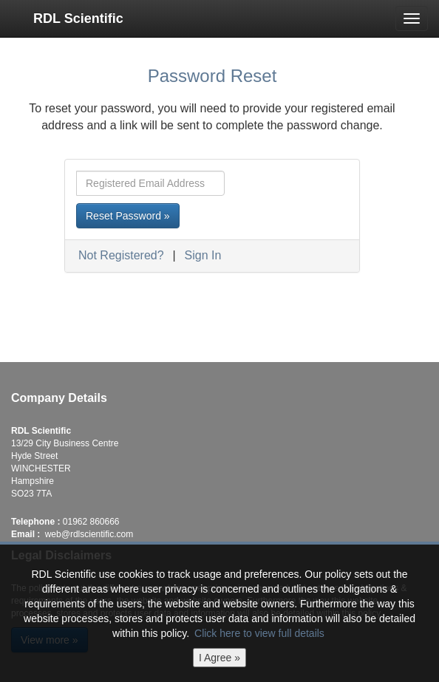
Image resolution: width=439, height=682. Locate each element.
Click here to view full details (259, 633)
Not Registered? (121, 255)
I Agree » (219, 658)
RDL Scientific (78, 18)
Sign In (203, 255)
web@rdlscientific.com (89, 534)
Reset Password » (128, 216)
